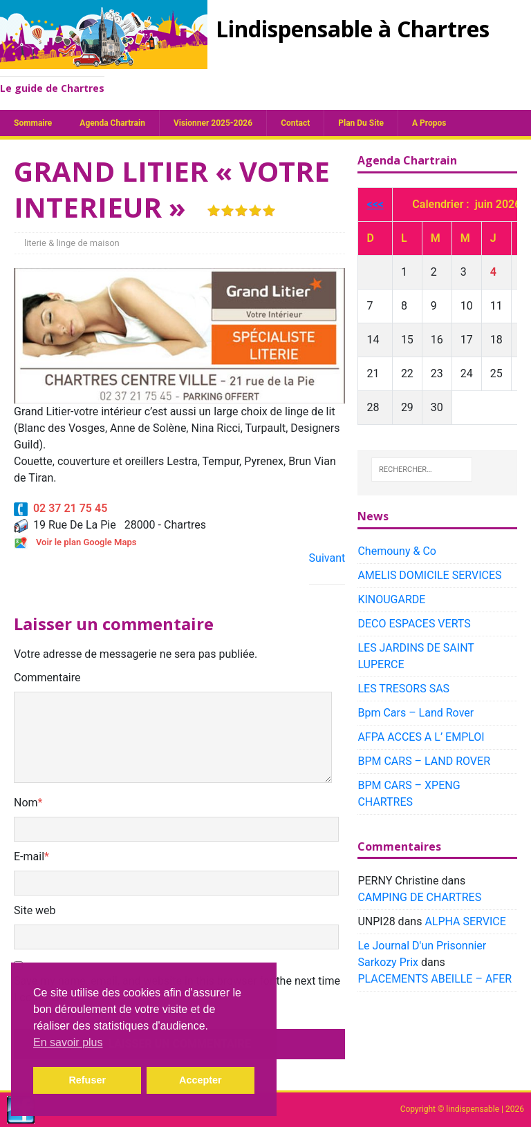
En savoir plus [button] (68, 1042)
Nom (26, 802)
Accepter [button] (200, 1080)
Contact (295, 123)
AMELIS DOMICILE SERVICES (429, 575)
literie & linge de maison (72, 243)
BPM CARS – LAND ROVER (423, 761)
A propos (429, 123)
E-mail (29, 856)
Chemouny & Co (396, 551)
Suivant (327, 558)
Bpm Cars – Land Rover (415, 712)
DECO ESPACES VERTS (413, 623)
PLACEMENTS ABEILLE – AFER (434, 978)
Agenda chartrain (112, 123)
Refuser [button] (87, 1080)
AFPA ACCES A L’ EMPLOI (420, 737)
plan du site (361, 123)
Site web (35, 910)
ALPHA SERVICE (465, 921)
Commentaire (47, 677)
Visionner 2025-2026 (213, 123)
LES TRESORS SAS (403, 688)
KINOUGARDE (391, 599)
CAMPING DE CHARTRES (419, 897)
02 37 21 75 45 (60, 508)
